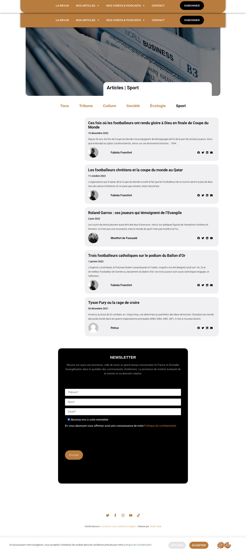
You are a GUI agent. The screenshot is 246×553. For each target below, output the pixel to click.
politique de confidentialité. (138, 544)
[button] (181, 109)
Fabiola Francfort (121, 156)
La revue (62, 23)
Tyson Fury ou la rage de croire (113, 306)
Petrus (115, 331)
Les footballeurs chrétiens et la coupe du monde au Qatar (135, 174)
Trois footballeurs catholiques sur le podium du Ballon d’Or (136, 259)
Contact (158, 23)
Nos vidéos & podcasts (125, 24)
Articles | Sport (123, 91)
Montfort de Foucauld (124, 241)
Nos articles (87, 24)
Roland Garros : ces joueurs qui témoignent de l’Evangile (135, 216)
